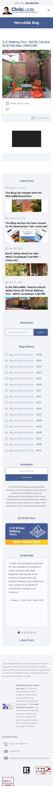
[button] (49, 10)
